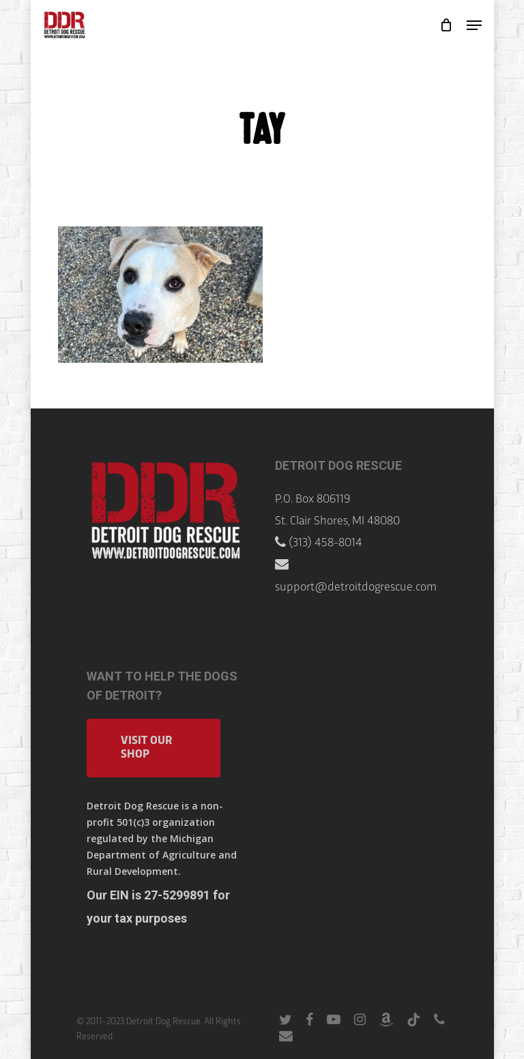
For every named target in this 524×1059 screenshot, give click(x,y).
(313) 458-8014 (325, 543)
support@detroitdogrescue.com (356, 587)
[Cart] (446, 25)
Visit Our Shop (146, 747)
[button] (474, 25)
